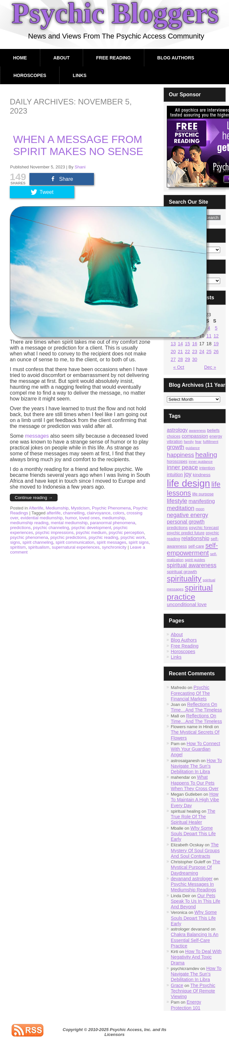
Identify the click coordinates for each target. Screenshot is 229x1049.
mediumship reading (29, 522)
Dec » (210, 367)
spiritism (18, 547)
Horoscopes (29, 75)
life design (188, 483)
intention (207, 468)
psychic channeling (51, 527)
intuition (175, 474)
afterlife (54, 512)
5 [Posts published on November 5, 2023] (216, 328)
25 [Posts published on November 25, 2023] (209, 351)
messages (37, 436)
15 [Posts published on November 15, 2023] (187, 343)
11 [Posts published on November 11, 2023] (209, 335)
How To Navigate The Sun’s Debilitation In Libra (196, 766)
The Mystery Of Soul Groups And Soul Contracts (195, 850)
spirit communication (75, 542)
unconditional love (187, 604)
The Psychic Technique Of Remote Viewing (193, 991)
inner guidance (201, 461)
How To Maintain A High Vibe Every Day (195, 799)
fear (198, 441)
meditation (180, 508)
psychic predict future (185, 533)
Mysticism (80, 508)
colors (118, 512)
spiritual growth (182, 571)
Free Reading (113, 57)
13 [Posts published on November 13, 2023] (173, 343)
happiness (180, 454)
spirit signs (139, 542)
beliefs (213, 430)
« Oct (178, 367)
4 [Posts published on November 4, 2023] (209, 328)
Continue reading (34, 497)
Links (79, 75)
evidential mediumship (42, 517)
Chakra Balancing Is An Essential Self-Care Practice (195, 940)
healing (206, 454)
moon (200, 509)
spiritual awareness (192, 565)
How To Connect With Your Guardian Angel (195, 749)
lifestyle (177, 500)
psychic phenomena (29, 537)
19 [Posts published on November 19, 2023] (216, 343)
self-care (196, 546)
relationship (196, 538)
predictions (20, 527)
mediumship (113, 517)
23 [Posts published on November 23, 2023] (194, 351)
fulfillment (210, 442)
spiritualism (38, 547)
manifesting (201, 501)
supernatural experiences (75, 547)
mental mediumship (69, 522)
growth (175, 447)
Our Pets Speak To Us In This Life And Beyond (195, 901)
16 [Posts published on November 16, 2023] (194, 343)
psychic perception (126, 532)
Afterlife (36, 508)
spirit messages (111, 542)
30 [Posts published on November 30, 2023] (194, 359)
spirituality (184, 578)
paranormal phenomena (112, 522)
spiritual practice (190, 592)
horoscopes (177, 461)
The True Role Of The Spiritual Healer (193, 816)
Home (20, 57)
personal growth (185, 521)
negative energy (187, 515)
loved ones (89, 517)
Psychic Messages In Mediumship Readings (193, 887)
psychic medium (91, 532)
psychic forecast (204, 527)
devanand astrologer (192, 878)
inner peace (182, 467)
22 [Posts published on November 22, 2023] (187, 351)
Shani (80, 166)
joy (188, 474)
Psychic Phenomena (111, 508)
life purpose (203, 494)
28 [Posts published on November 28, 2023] (180, 359)
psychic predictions (68, 537)
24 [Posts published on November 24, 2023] (201, 351)
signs (15, 542)
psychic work (133, 537)
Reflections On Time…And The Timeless (196, 707)
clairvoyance (98, 512)
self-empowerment (192, 549)
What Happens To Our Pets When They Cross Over (195, 783)
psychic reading (103, 537)
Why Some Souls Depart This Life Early (193, 833)
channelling (73, 512)
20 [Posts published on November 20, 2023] (173, 351)
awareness (197, 430)
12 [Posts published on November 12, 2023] (216, 335)
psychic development (91, 527)
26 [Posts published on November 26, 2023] (216, 351)
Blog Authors (175, 57)
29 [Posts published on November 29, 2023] (187, 359)
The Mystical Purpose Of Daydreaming (195, 867)
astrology (177, 430)
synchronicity (114, 547)
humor (71, 517)
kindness (201, 474)
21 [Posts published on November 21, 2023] (180, 351)
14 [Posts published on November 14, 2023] (180, 343)
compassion (195, 436)
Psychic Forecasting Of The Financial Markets (190, 693)
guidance (192, 448)
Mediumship (56, 508)
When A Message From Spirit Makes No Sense (78, 145)
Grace (177, 985)
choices (173, 436)
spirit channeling (38, 542)
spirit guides (195, 559)
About (61, 57)
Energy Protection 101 (186, 1004)
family (189, 441)
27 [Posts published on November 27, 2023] (173, 359)
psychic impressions (54, 532)
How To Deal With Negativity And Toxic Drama (196, 957)
